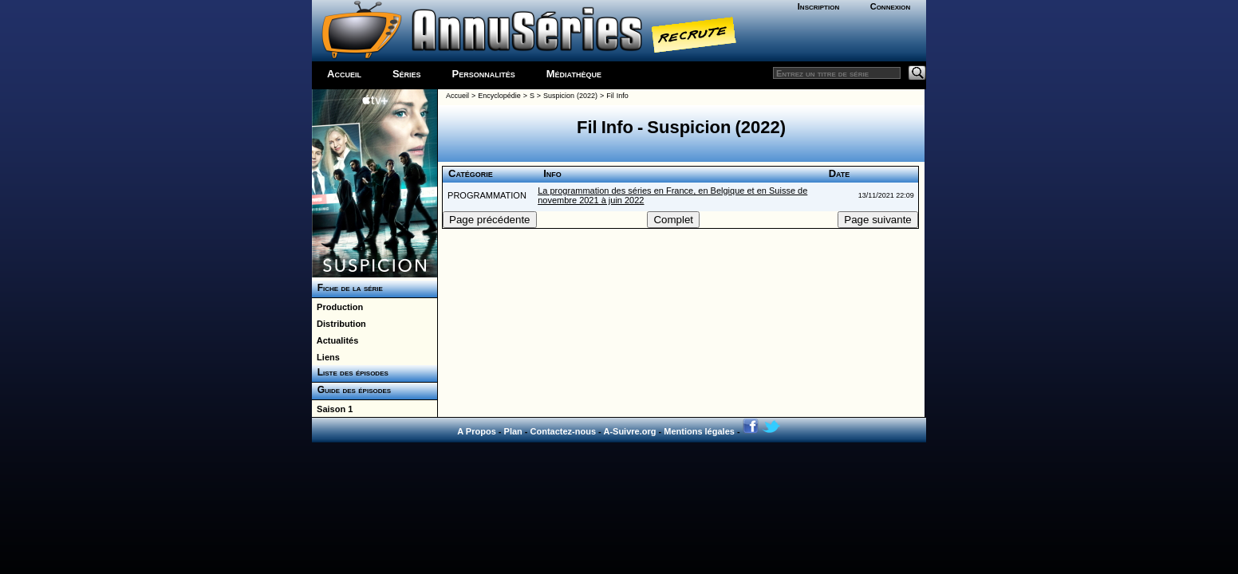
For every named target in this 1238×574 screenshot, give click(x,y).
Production (337, 307)
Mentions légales (699, 431)
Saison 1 (332, 409)
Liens (326, 357)
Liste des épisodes (350, 372)
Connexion (890, 6)
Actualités (335, 340)
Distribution (339, 323)
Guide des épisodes (351, 389)
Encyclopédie (499, 96)
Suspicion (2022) (570, 96)
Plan (513, 431)
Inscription (818, 6)
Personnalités (483, 74)
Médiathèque (573, 74)
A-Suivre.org (629, 431)
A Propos (476, 431)
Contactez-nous (563, 431)
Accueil (344, 74)
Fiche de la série (347, 287)
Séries (406, 74)
